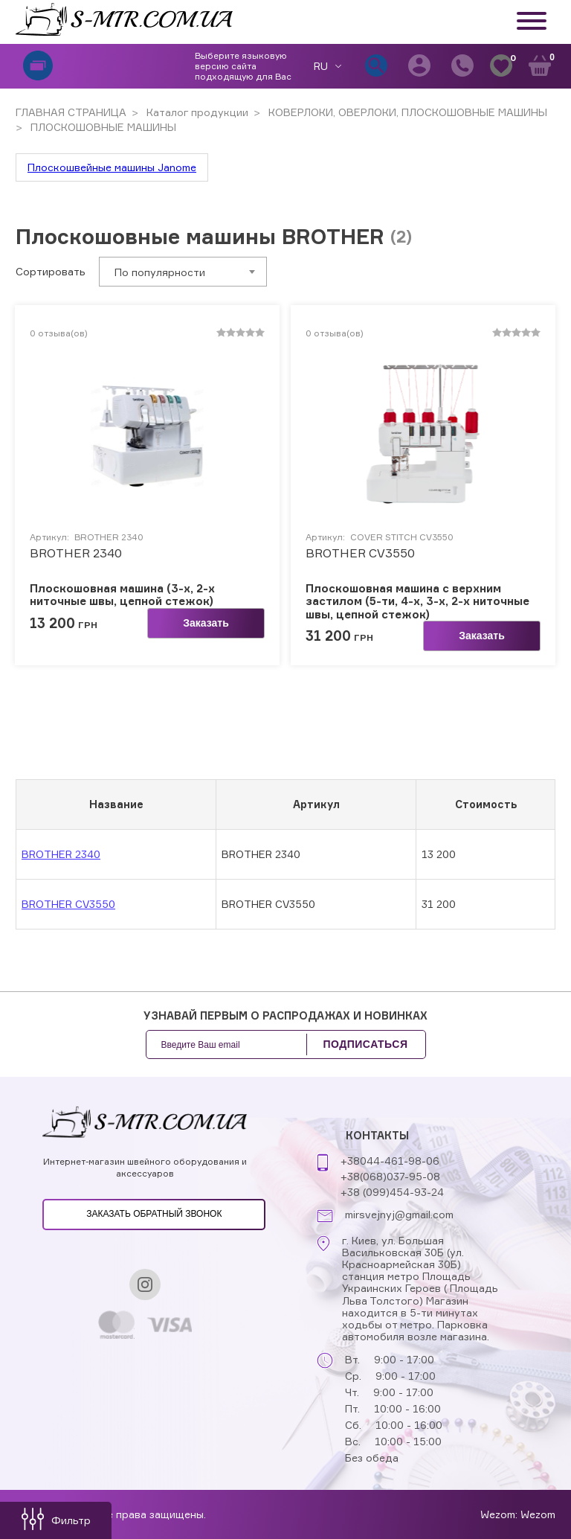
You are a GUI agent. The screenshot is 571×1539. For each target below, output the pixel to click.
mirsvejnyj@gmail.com (399, 1214)
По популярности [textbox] (159, 272)
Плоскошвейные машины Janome (112, 167)
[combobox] (183, 272)
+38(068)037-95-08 (390, 1176)
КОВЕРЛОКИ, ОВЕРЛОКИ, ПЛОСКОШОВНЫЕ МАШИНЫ (406, 112)
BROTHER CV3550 (360, 553)
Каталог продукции (195, 112)
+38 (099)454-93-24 (392, 1192)
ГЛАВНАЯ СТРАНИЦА (71, 112)
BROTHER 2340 (76, 553)
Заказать (206, 623)
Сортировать (51, 272)
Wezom (537, 1514)
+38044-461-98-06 (390, 1160)
